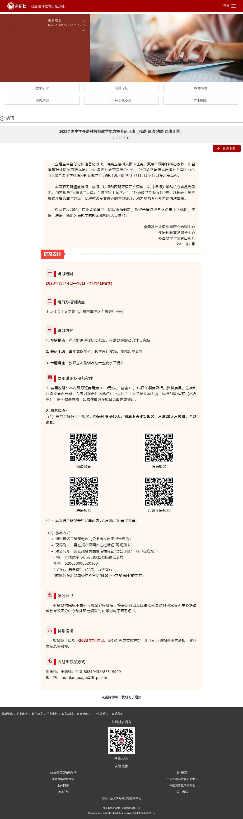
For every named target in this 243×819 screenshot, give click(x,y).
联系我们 (117, 713)
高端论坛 (121, 88)
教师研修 (200, 88)
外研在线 (63, 792)
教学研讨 (42, 88)
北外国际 (182, 772)
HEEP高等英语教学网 (63, 772)
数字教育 (37, 713)
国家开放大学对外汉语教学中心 (121, 798)
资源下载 (229, 148)
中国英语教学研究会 (182, 785)
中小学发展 (99, 713)
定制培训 (200, 101)
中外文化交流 (121, 101)
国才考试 (182, 792)
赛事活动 (82, 713)
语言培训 (42, 101)
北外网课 (63, 785)
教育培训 (67, 713)
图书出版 (22, 713)
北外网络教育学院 (63, 779)
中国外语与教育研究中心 (182, 779)
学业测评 (52, 713)
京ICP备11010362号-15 (144, 813)
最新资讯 (7, 713)
